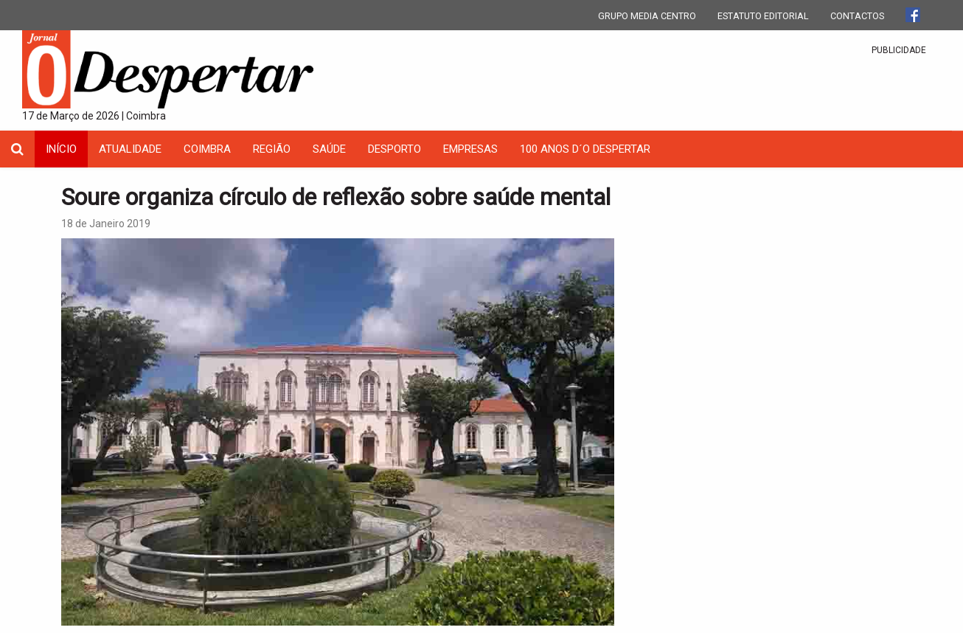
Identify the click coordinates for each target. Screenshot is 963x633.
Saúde (329, 149)
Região (272, 149)
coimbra (207, 149)
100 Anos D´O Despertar (585, 149)
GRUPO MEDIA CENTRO (647, 15)
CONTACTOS (857, 15)
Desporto (394, 149)
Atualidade (130, 149)
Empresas (470, 149)
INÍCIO (61, 149)
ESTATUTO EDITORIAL (763, 15)
